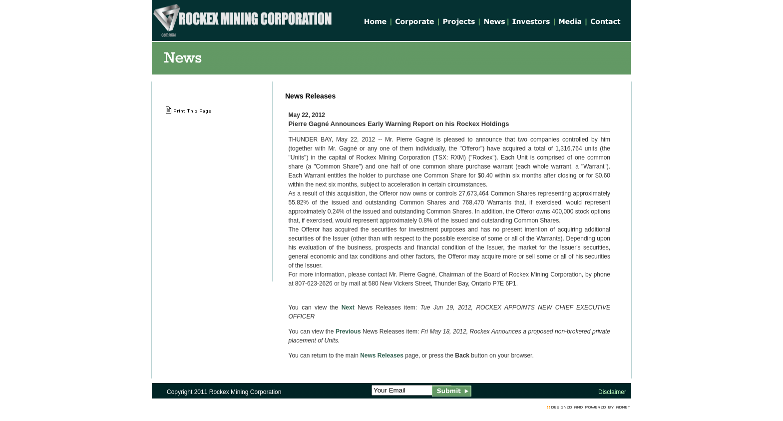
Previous (348, 331)
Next (348, 307)
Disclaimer (612, 392)
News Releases (381, 355)
